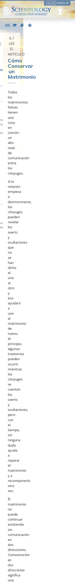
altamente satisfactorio (28, 284)
